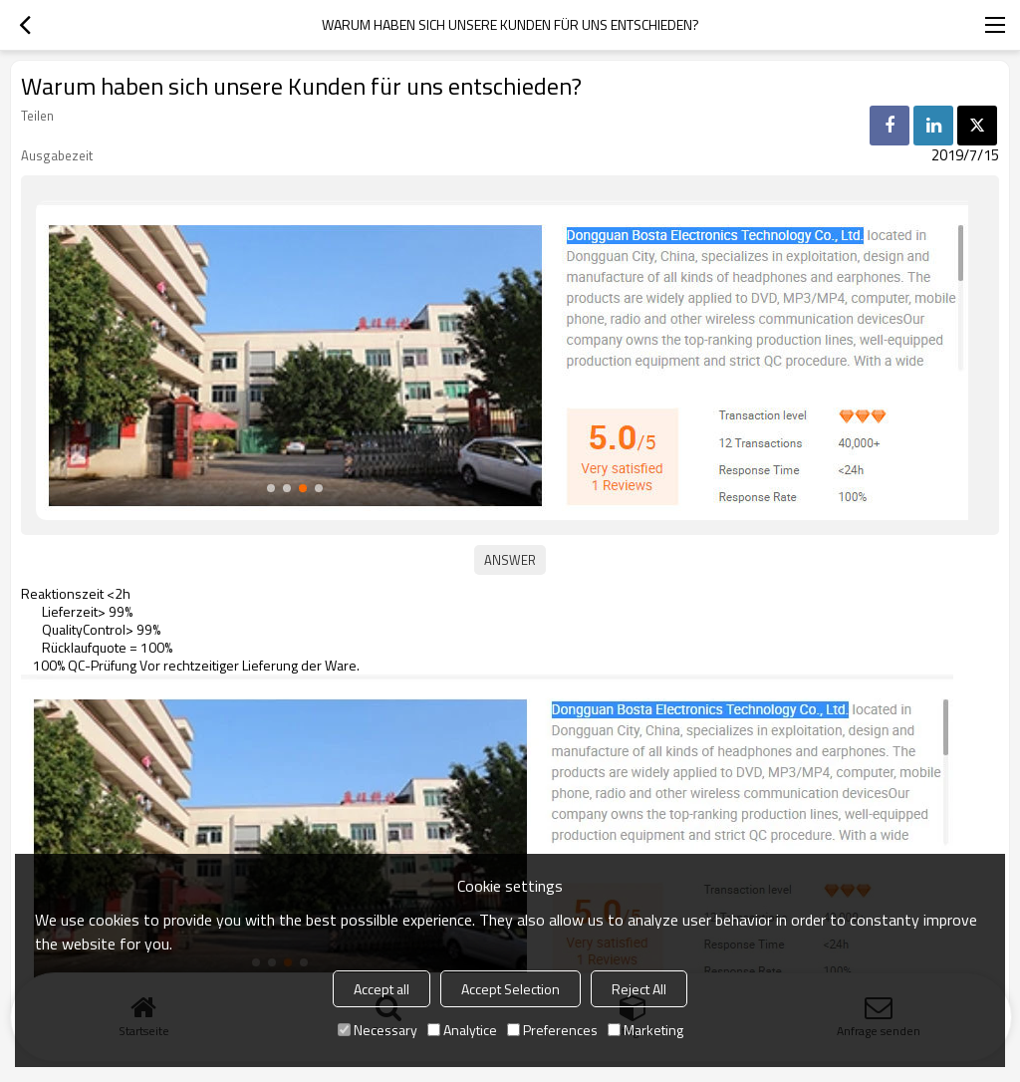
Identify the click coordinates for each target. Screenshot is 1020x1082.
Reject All (639, 988)
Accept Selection (510, 988)
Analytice (462, 1029)
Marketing (645, 1029)
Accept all (381, 988)
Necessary (377, 1029)
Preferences (552, 1029)
